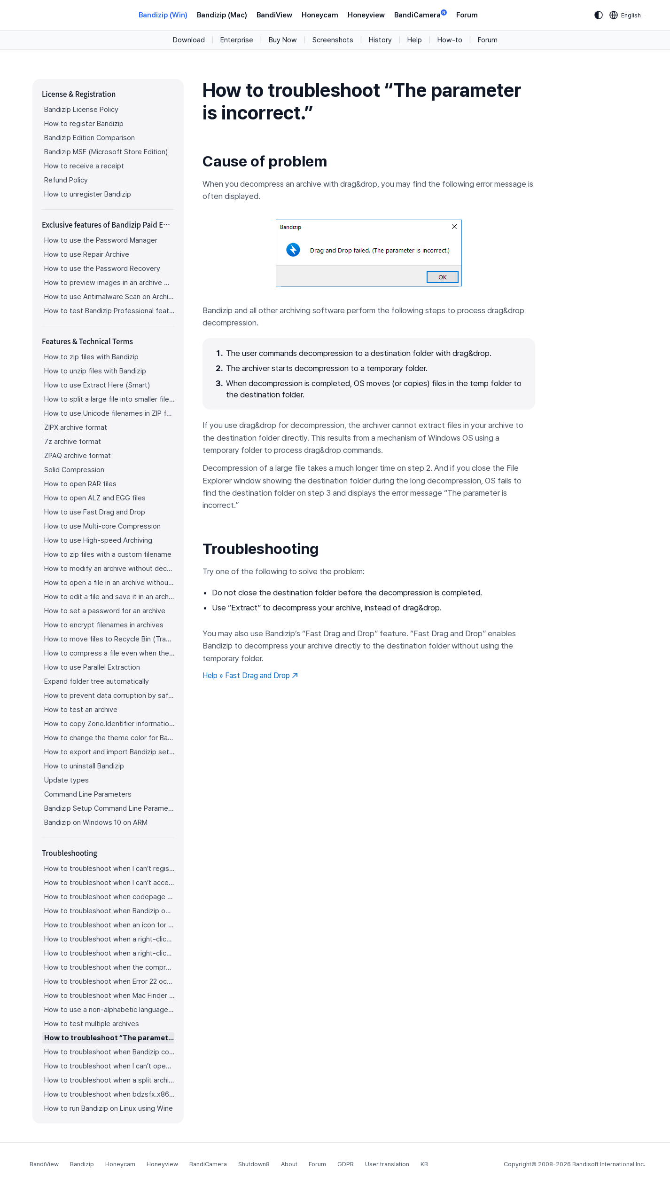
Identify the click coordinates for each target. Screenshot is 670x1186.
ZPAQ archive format (77, 455)
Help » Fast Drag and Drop (250, 675)
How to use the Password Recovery (102, 268)
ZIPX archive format (75, 427)
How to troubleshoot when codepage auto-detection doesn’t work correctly (109, 897)
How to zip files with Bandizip (91, 357)
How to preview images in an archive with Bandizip (109, 282)
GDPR (345, 1164)
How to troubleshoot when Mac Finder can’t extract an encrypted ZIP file (109, 995)
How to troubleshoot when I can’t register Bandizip (109, 868)
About (289, 1164)
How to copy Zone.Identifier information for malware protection (109, 724)
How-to (449, 40)
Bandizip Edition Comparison (89, 138)
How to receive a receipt (84, 166)
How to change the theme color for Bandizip (109, 738)
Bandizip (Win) (163, 15)
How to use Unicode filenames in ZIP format (109, 413)
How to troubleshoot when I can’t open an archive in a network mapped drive (109, 1066)
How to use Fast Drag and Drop (94, 512)
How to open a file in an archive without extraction (109, 582)
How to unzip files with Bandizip (95, 371)
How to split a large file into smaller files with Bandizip (109, 399)
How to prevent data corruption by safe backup (109, 695)
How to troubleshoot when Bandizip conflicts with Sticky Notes (109, 1052)
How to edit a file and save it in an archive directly (109, 597)
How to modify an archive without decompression (109, 568)
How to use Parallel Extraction (92, 667)
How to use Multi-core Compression (102, 526)
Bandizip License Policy (81, 109)
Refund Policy (66, 180)
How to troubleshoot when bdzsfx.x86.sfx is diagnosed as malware (109, 1094)
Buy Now (283, 40)
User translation (387, 1164)
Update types (66, 780)
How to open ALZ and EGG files (95, 498)
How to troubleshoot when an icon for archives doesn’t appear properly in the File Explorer (109, 925)
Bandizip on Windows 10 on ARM (96, 822)
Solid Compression (74, 470)
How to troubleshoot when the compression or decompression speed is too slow (109, 967)
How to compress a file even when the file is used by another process (109, 653)
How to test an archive (80, 709)
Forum (467, 15)
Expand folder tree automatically (96, 681)
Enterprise (236, 40)
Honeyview (366, 15)
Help (414, 40)
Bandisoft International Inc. (608, 1164)
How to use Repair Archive (86, 254)
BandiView (274, 15)
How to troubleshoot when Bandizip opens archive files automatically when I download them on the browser (109, 911)
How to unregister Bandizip (87, 194)
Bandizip (82, 1164)
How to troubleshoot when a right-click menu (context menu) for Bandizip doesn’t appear (109, 939)
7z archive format (72, 441)
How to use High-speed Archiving (98, 540)
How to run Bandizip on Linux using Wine (108, 1108)
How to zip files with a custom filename (107, 554)
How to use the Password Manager (100, 240)
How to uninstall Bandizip (84, 766)
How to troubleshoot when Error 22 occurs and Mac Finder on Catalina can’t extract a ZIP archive (109, 981)
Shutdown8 (254, 1164)
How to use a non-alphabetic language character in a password (109, 1009)
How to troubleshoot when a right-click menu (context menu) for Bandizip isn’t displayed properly (109, 953)
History (380, 40)
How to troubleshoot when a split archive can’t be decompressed (109, 1080)
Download (189, 40)
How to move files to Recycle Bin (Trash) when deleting (109, 639)
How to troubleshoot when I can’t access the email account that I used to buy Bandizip (109, 882)
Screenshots (332, 40)
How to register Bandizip (84, 123)
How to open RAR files (80, 484)
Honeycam (320, 15)
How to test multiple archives (91, 1024)
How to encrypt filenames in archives (104, 625)
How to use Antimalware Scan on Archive (109, 297)
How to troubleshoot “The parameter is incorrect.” (109, 1038)
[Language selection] (625, 15)
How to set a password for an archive (104, 611)
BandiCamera (420, 14)
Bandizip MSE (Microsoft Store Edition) (106, 152)
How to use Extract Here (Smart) (97, 385)
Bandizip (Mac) (222, 15)
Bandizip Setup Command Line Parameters (109, 808)
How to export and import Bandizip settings (109, 752)
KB (424, 1164)
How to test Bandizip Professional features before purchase (109, 311)
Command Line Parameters (88, 794)
